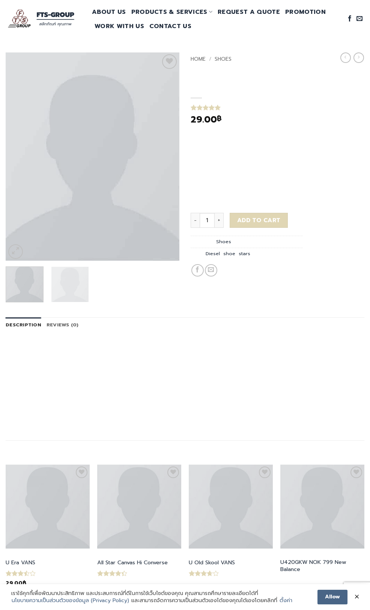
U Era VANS (20, 562)
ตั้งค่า (286, 600)
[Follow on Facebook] (350, 18)
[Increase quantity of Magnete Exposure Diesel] (219, 220)
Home (198, 59)
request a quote (249, 11)
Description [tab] (23, 324)
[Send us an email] (359, 18)
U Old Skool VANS (212, 562)
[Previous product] (358, 57)
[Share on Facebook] (197, 270)
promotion (305, 11)
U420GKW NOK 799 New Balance (313, 566)
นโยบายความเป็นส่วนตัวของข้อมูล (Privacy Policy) (70, 600)
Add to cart (259, 220)
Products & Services (172, 11)
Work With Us (119, 26)
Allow (332, 597)
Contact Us (170, 26)
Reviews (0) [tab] (63, 324)
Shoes (223, 59)
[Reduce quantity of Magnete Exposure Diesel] (195, 220)
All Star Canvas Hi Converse (132, 562)
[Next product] (345, 57)
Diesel (213, 253)
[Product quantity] (207, 220)
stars (244, 253)
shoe (229, 253)
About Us (109, 11)
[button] (15, 251)
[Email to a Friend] (211, 270)
